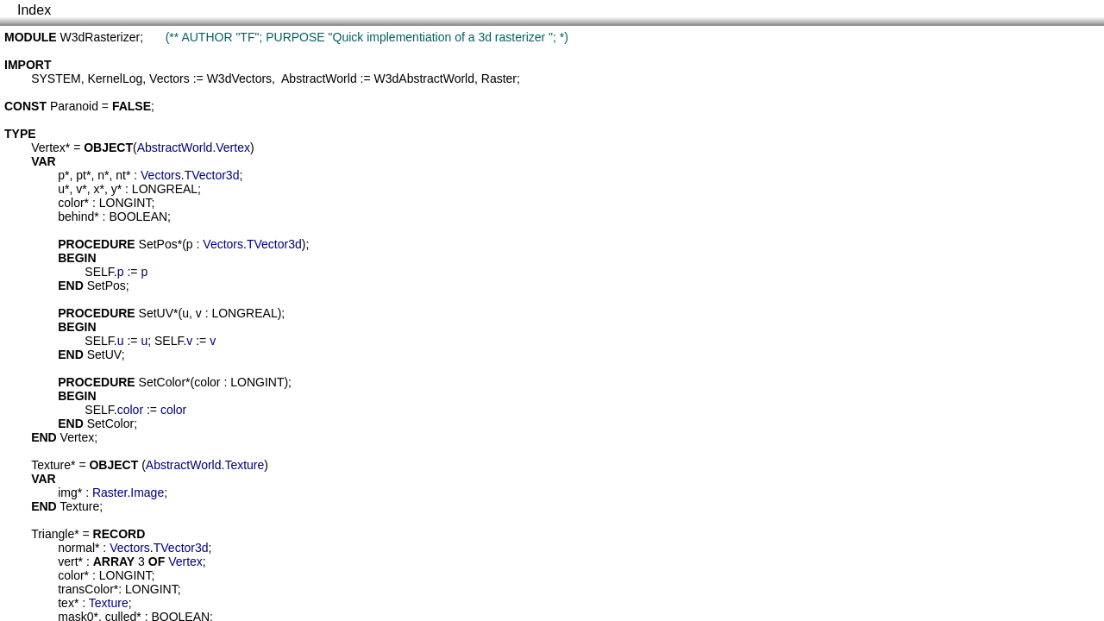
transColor (86, 589)
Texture (51, 465)
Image (147, 492)
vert (68, 561)
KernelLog (114, 78)
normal (76, 548)
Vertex (48, 147)
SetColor (162, 382)
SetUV (156, 313)
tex (66, 603)
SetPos (158, 244)
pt (81, 175)
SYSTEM (56, 78)
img (68, 492)
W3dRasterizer (100, 37)
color (71, 203)
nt (121, 175)
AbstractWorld (319, 78)
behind (76, 216)
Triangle (52, 534)
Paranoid (74, 106)
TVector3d (212, 175)
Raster (499, 78)
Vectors (169, 78)
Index (34, 10)
